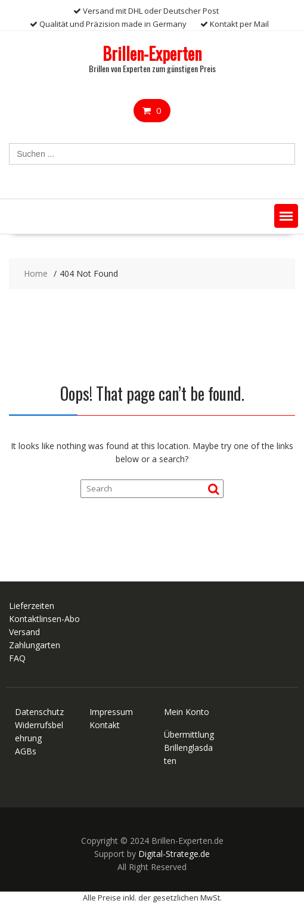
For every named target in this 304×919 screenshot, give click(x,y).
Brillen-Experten (152, 53)
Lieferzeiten (31, 605)
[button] (286, 216)
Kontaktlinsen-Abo (44, 618)
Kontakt (104, 725)
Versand (24, 632)
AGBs (25, 751)
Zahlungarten (34, 645)
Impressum (111, 711)
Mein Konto (186, 711)
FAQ (17, 658)
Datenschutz (39, 711)
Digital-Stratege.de (174, 853)
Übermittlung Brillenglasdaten (189, 747)
